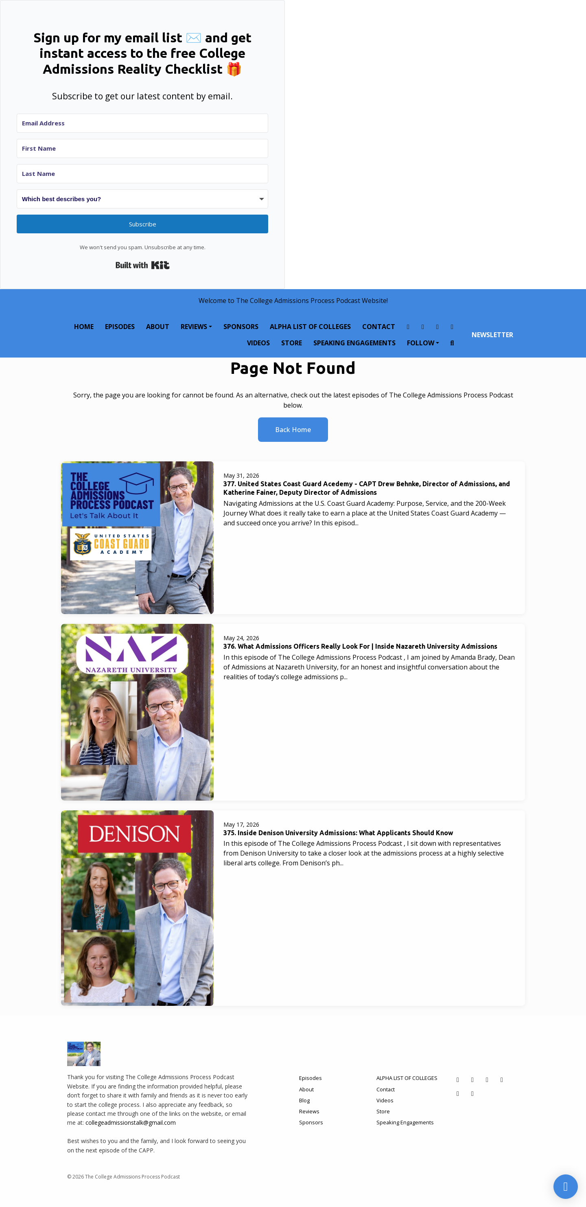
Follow (420, 342)
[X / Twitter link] (437, 326)
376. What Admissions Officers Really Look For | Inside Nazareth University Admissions (360, 646)
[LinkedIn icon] (502, 1079)
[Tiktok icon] (458, 1093)
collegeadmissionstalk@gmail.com (130, 1122)
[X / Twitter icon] (487, 1079)
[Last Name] (142, 173)
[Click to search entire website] (452, 343)
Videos (258, 342)
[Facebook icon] (458, 1079)
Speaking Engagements (354, 342)
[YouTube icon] (472, 1093)
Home (84, 326)
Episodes (120, 326)
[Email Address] (142, 123)
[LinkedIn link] (452, 326)
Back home (293, 429)
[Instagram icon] (472, 1079)
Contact (378, 326)
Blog (304, 1100)
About (157, 326)
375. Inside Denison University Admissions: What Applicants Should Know (338, 832)
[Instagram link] (422, 326)
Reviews (194, 326)
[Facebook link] (408, 326)
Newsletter (492, 334)
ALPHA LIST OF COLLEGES (310, 326)
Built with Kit (143, 265)
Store (291, 342)
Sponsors (240, 326)
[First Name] (142, 148)
